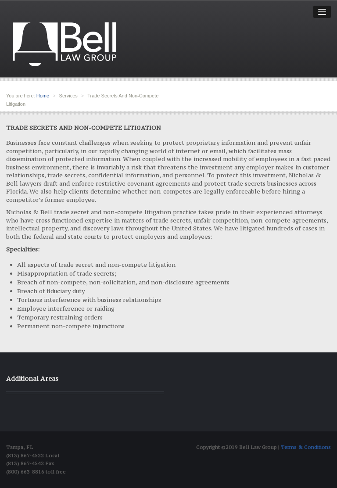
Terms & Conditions (306, 447)
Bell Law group (64, 44)
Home (42, 95)
